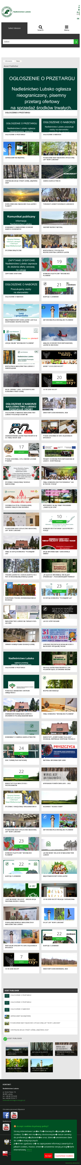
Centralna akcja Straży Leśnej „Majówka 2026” (29, 1030)
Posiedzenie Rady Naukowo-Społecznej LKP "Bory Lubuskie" (58, 159)
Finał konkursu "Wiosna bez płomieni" (58, 714)
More (29, 1149)
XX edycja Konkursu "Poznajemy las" (57, 598)
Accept (48, 1155)
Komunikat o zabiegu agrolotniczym (20, 737)
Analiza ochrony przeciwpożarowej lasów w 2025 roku (57, 344)
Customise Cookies (64, 1155)
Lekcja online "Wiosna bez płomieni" (19, 343)
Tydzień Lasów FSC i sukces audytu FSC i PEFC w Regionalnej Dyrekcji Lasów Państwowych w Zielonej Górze (21, 577)
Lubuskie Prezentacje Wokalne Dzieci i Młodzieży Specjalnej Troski (58, 645)
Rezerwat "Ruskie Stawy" (53, 807)
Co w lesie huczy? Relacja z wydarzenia (58, 899)
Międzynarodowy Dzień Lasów (55, 876)
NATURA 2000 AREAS (14, 1068)
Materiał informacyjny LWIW (54, 760)
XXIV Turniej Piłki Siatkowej (16, 760)
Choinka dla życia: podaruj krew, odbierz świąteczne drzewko (18, 506)
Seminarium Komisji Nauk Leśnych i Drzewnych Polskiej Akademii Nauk (19, 715)
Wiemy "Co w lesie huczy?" (53, 366)
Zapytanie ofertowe (13, 274)
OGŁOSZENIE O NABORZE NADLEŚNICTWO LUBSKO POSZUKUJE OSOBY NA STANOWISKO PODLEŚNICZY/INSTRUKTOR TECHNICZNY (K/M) (20, 416)
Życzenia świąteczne (13, 250)
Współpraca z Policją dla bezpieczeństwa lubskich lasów (56, 251)
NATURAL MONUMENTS (40, 1052)
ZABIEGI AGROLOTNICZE (51, 181)
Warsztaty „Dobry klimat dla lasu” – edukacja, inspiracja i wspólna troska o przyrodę (59, 739)
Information (8, 61)
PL (78, 12)
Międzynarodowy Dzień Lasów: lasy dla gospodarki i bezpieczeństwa (21, 321)
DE (78, 19)
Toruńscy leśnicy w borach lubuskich (58, 204)
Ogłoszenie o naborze (52, 135)
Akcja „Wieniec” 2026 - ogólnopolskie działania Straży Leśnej (20, 390)
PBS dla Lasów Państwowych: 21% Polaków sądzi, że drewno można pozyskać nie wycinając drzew (56, 669)
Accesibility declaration (73, 1163)
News (18, 61)
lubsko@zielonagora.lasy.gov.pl (14, 1100)
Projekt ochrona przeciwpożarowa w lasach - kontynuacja (58, 460)
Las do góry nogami (51, 621)
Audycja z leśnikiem (50, 297)
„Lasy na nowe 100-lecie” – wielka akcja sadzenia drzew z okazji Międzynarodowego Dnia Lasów (20, 901)
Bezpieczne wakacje (51, 691)
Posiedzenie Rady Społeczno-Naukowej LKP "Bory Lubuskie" (20, 530)
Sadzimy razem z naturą (52, 227)
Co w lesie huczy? (50, 389)
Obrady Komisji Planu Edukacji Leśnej (20, 644)
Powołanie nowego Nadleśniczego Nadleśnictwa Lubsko (19, 923)
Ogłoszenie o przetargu (17, 112)
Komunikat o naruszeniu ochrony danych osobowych (19, 228)
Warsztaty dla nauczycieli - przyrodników (16, 784)
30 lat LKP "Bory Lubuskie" (53, 922)
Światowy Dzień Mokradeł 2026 (55, 413)
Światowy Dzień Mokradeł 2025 (55, 969)
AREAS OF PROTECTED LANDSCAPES (14, 1053)
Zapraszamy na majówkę (14, 158)
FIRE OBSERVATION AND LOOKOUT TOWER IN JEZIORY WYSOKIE (40, 1070)
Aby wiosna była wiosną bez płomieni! (58, 320)
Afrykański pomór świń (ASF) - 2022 (57, 783)
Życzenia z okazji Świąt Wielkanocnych (20, 807)
